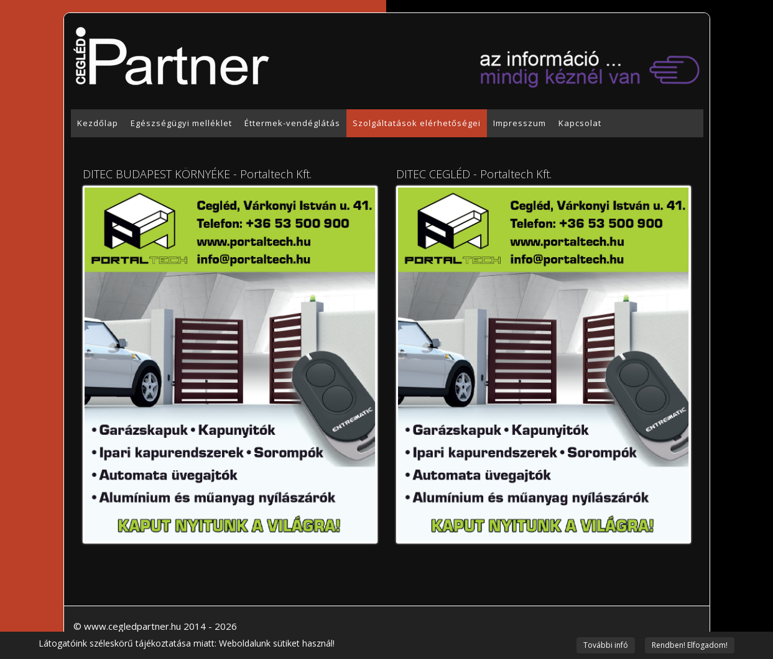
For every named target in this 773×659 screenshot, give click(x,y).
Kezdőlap (97, 123)
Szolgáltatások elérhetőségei (417, 123)
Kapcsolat (579, 123)
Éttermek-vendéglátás (292, 123)
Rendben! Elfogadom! (690, 645)
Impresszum (519, 123)
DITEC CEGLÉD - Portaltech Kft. (474, 173)
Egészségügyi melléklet (181, 123)
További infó (605, 645)
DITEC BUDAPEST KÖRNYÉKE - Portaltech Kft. (197, 173)
